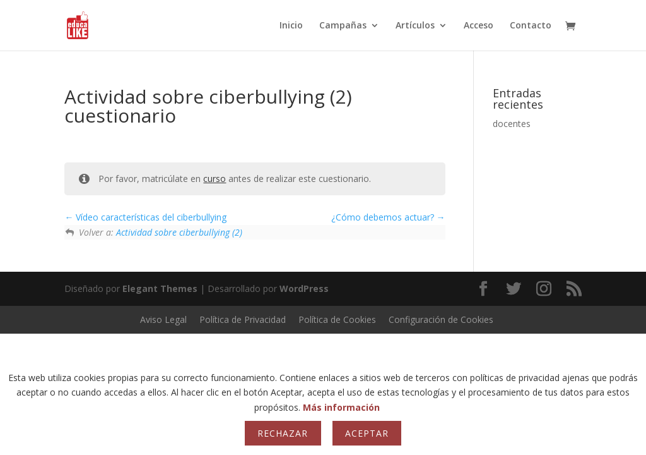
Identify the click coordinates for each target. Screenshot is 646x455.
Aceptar (367, 433)
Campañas (343, 26)
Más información (341, 407)
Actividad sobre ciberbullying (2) (179, 232)
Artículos (415, 26)
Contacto (530, 26)
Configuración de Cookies (441, 319)
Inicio (291, 26)
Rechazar (282, 433)
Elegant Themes (159, 288)
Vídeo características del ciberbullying (145, 217)
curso (214, 179)
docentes (512, 124)
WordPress (304, 288)
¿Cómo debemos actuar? (388, 217)
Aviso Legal (163, 319)
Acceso (478, 26)
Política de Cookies (337, 319)
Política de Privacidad (242, 319)
